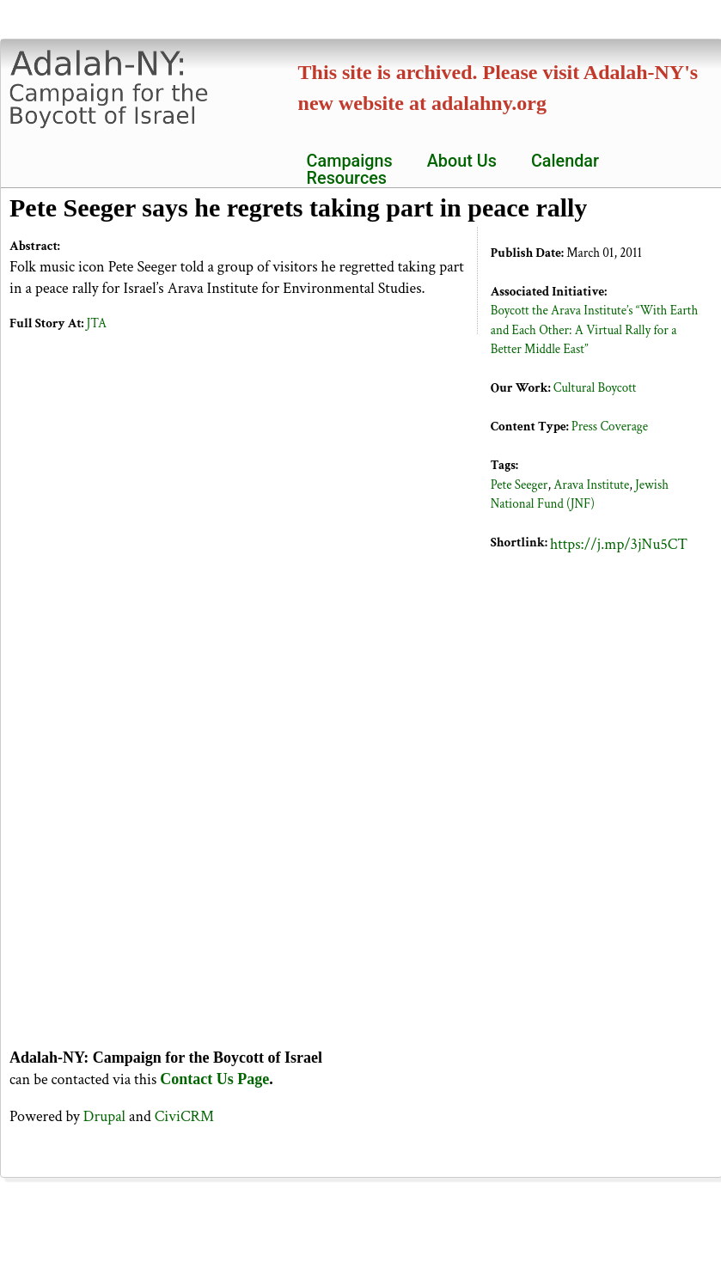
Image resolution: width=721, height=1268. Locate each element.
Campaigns (350, 161)
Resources (347, 178)
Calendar (565, 161)
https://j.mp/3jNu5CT (618, 544)
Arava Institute (591, 485)
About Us (462, 161)
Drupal (104, 1116)
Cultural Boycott (595, 388)
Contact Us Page (214, 1079)
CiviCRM (184, 1116)
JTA (97, 323)
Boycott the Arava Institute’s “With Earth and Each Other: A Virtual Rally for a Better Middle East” (594, 329)
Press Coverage (609, 426)
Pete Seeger (519, 485)
